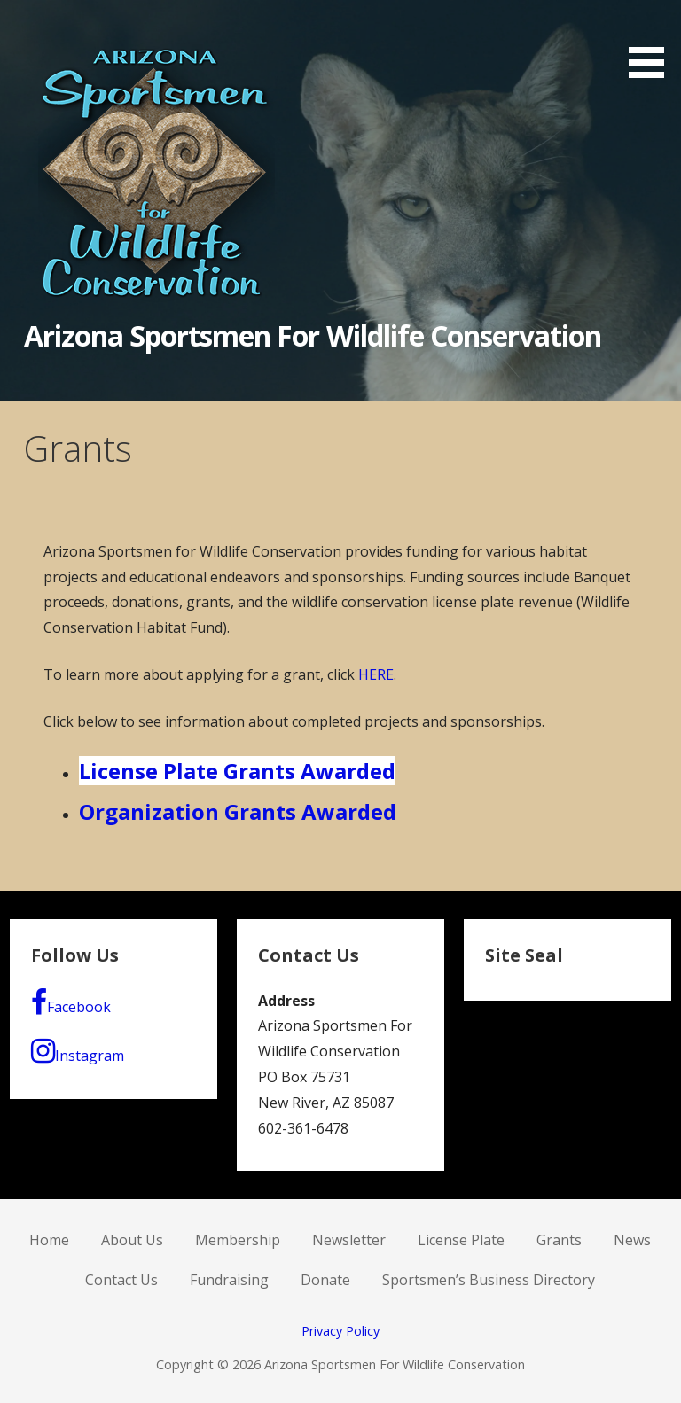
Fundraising (229, 1280)
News (632, 1240)
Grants (559, 1240)
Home (49, 1240)
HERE (376, 674)
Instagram (77, 1051)
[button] (652, 42)
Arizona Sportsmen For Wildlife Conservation (313, 335)
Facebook (71, 1002)
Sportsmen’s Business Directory (488, 1280)
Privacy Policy (340, 1330)
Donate (325, 1280)
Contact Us (121, 1280)
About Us (132, 1240)
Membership (237, 1240)
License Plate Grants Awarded (237, 770)
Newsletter (349, 1240)
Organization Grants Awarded (237, 811)
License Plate (461, 1240)
